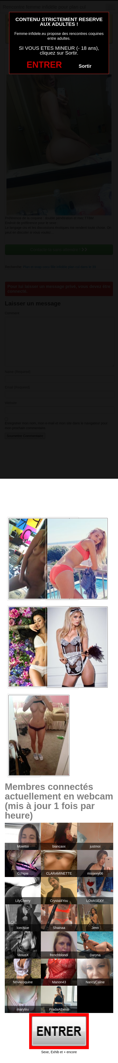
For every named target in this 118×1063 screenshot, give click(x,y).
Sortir (85, 66)
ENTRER (44, 65)
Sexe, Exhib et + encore (59, 1052)
